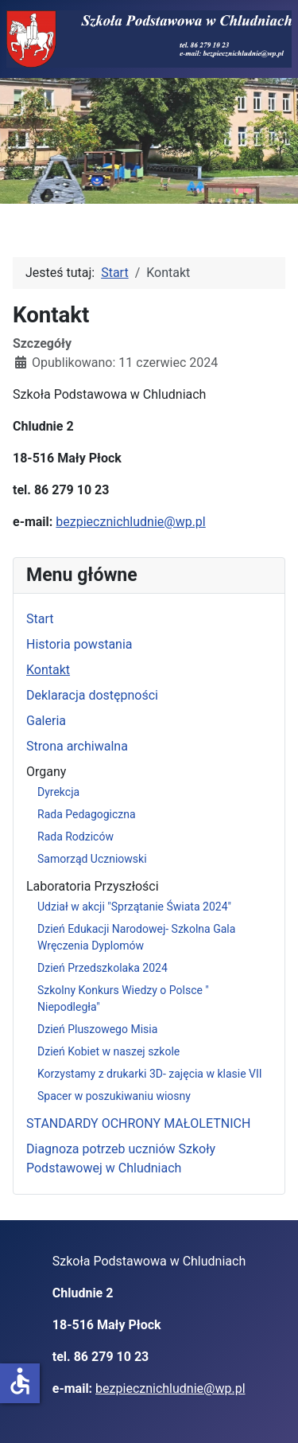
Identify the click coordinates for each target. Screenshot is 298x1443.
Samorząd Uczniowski (92, 858)
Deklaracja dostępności (92, 695)
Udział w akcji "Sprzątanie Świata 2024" (134, 906)
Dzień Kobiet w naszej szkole (108, 1051)
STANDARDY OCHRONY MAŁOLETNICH (138, 1123)
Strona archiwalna (77, 746)
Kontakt (48, 669)
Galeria (46, 720)
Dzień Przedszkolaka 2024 (102, 967)
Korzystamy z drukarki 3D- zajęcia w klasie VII (149, 1073)
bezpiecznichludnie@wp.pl (130, 521)
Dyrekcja (58, 792)
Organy (46, 771)
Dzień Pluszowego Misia (97, 1029)
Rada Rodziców (75, 836)
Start (39, 618)
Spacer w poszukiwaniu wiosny (114, 1096)
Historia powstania (79, 644)
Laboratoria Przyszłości (92, 886)
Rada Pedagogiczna (86, 814)
